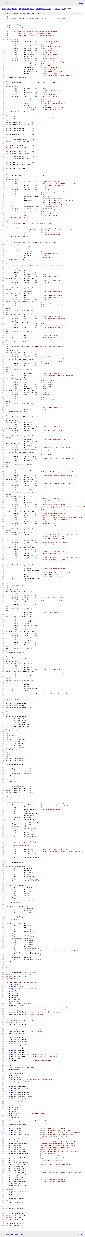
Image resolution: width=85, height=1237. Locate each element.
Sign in (81, 3)
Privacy (16, 1234)
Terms (21, 1234)
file (38, 13)
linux (4, 9)
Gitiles (11, 1234)
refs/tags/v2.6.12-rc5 (43, 9)
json (81, 1234)
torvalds (25, 9)
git (20, 9)
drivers (57, 9)
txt (77, 1234)
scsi (63, 9)
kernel (14, 9)
